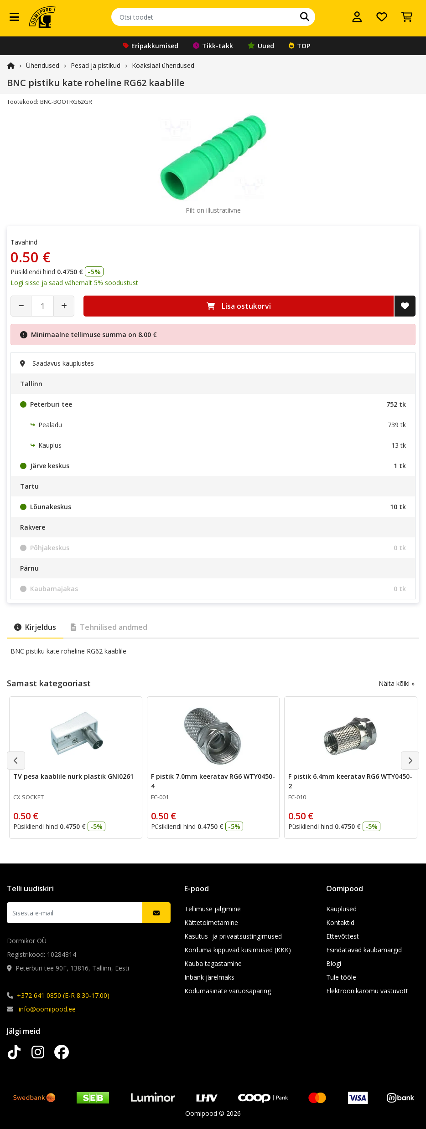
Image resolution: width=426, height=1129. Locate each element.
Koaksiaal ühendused (163, 65)
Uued (261, 45)
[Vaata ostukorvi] (407, 16)
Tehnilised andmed (109, 627)
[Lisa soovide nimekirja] (405, 306)
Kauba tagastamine (213, 963)
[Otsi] (304, 17)
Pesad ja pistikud (95, 65)
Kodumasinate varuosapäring (227, 990)
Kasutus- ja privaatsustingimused (233, 936)
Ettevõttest (342, 936)
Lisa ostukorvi (239, 306)
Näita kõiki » (397, 683)
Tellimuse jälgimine (212, 908)
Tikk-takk (213, 45)
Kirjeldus (35, 627)
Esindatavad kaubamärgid (364, 949)
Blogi (333, 963)
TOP (299, 45)
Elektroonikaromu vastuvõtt (367, 990)
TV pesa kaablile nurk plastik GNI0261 (73, 776)
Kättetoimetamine (211, 922)
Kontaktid (340, 922)
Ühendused (42, 65)
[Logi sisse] (357, 16)
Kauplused (341, 908)
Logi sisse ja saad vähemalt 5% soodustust (74, 282)
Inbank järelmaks (209, 977)
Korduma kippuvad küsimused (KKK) (237, 949)
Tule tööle (341, 977)
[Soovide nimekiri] (381, 16)
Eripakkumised (150, 45)
